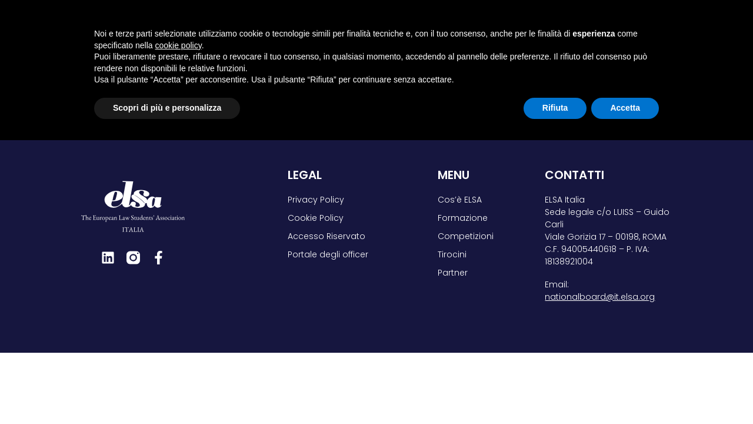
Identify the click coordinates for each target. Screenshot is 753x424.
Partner (631, 26)
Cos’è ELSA (315, 26)
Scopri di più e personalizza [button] (167, 391)
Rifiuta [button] (555, 391)
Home (53, 68)
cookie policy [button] (178, 329)
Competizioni (485, 26)
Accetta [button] (625, 391)
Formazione (396, 26)
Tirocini (564, 26)
